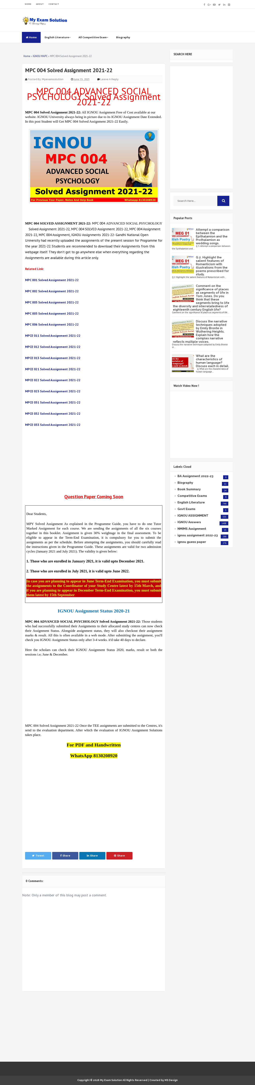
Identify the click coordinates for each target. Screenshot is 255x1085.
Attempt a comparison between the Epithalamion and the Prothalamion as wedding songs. (212, 236)
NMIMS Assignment (192, 529)
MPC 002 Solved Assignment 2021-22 (52, 291)
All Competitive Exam (93, 37)
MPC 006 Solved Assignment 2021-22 (52, 324)
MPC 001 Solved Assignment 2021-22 (52, 280)
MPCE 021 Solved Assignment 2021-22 (52, 369)
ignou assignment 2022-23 (198, 535)
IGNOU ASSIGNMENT (193, 515)
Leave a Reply (109, 79)
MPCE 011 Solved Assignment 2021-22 (52, 336)
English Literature (58, 37)
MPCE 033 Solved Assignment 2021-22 (52, 425)
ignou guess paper (192, 542)
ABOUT (40, 4)
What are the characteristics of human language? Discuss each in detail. (212, 361)
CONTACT (54, 4)
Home (31, 37)
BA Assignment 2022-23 (195, 476)
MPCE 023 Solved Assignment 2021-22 (52, 391)
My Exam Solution (111, 1080)
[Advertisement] (93, 461)
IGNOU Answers (189, 522)
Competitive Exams (192, 496)
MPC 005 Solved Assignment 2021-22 (52, 313)
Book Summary (189, 489)
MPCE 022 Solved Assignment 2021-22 (52, 380)
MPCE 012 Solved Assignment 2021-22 (52, 347)
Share (65, 855)
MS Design (171, 1080)
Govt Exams (186, 509)
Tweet (38, 855)
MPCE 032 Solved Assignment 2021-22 (52, 413)
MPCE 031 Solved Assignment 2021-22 (52, 402)
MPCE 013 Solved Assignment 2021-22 (52, 358)
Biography (123, 37)
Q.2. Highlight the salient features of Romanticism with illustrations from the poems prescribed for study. (212, 266)
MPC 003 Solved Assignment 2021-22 (52, 302)
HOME (28, 4)
